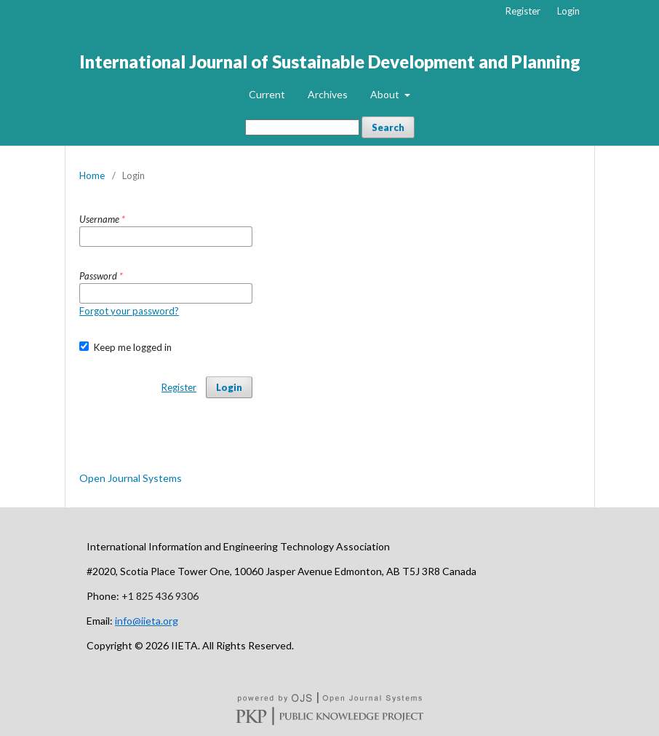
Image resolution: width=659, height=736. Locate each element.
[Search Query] (302, 127)
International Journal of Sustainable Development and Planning (329, 61)
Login (568, 11)
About (386, 94)
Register (523, 11)
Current (267, 94)
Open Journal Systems (130, 478)
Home (92, 175)
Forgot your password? (129, 311)
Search (388, 127)
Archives (328, 94)
